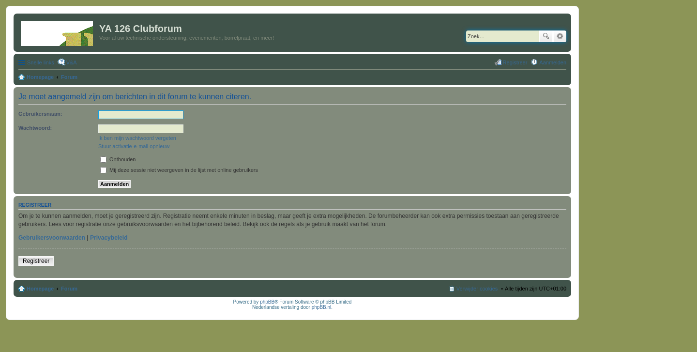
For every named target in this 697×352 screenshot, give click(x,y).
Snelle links (40, 62)
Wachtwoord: (35, 128)
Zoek (546, 36)
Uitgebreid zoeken (559, 36)
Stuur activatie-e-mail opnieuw (133, 146)
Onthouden (118, 159)
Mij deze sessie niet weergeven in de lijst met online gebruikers (179, 170)
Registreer (36, 261)
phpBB (267, 302)
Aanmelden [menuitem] (552, 62)
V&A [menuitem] (71, 62)
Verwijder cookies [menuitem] (477, 288)
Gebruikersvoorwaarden (51, 237)
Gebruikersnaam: (40, 114)
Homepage (40, 288)
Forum (69, 288)
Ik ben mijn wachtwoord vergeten (137, 138)
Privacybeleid (108, 237)
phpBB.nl (322, 307)
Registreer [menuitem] (515, 62)
